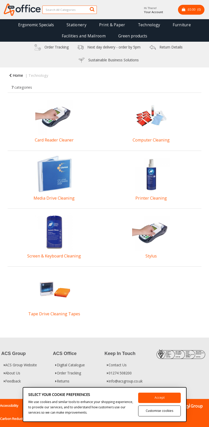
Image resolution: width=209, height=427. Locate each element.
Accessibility (9, 405)
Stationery (76, 25)
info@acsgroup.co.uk (125, 381)
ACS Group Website (21, 365)
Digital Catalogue (71, 365)
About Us (12, 373)
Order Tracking (69, 373)
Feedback (13, 381)
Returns (63, 381)
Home (16, 75)
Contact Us (117, 365)
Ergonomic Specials (36, 25)
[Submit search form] (92, 9)
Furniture (182, 25)
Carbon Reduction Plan (17, 418)
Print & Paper (112, 25)
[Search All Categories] (69, 10)
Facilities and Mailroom (84, 36)
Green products (132, 36)
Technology (149, 25)
